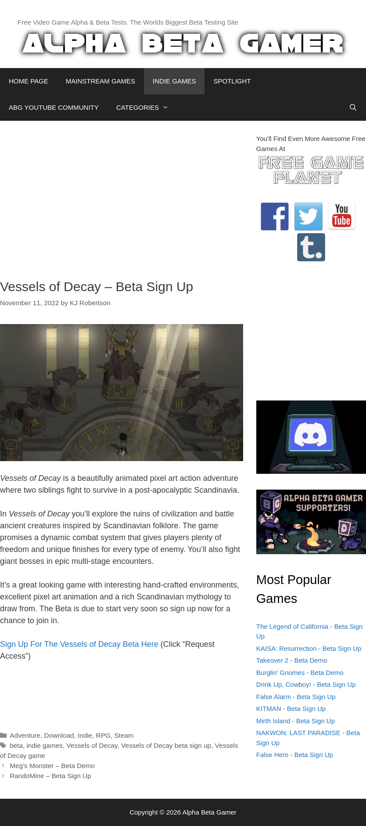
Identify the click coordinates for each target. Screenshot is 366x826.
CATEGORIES (146, 107)
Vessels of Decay (91, 745)
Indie (85, 735)
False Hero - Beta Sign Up (294, 754)
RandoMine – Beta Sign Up (50, 775)
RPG (103, 735)
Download (59, 735)
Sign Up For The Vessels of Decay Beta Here (79, 644)
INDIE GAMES (174, 81)
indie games (44, 745)
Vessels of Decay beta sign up (166, 745)
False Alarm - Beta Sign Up (296, 696)
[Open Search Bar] (353, 107)
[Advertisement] (121, 195)
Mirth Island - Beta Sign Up (295, 721)
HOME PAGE (28, 81)
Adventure (25, 735)
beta (16, 745)
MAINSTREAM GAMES (100, 81)
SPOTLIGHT (232, 81)
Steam (123, 735)
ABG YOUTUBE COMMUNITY (54, 107)
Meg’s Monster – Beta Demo (52, 765)
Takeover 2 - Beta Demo (291, 660)
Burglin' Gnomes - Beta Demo (300, 672)
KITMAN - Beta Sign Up (291, 708)
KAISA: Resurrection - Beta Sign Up (308, 648)
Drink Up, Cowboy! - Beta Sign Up (306, 684)
